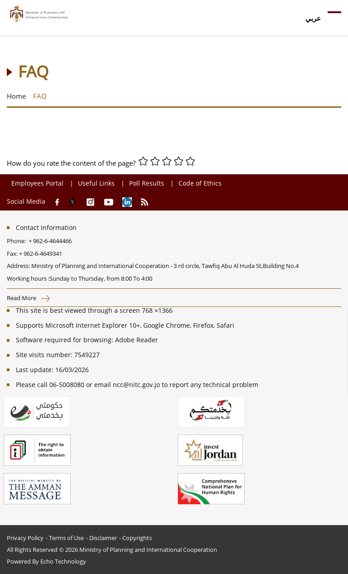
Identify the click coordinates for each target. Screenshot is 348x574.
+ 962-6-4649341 (40, 253)
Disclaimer (103, 538)
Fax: (12, 253)
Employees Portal (38, 183)
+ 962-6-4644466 (50, 241)
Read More (28, 298)
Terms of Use (66, 538)
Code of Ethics (200, 183)
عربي (313, 18)
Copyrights (137, 538)
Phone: (18, 241)
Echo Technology (63, 561)
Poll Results (146, 183)
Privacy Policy (25, 538)
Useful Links (96, 183)
